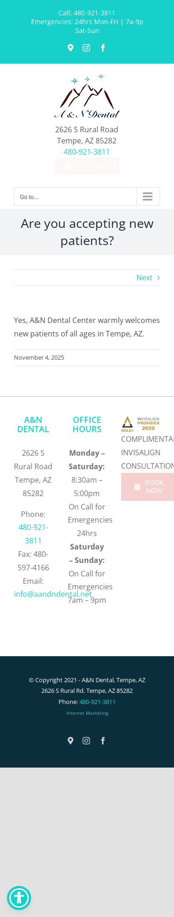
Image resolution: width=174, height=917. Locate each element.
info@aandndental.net (53, 594)
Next (144, 277)
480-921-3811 (95, 12)
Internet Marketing (87, 713)
